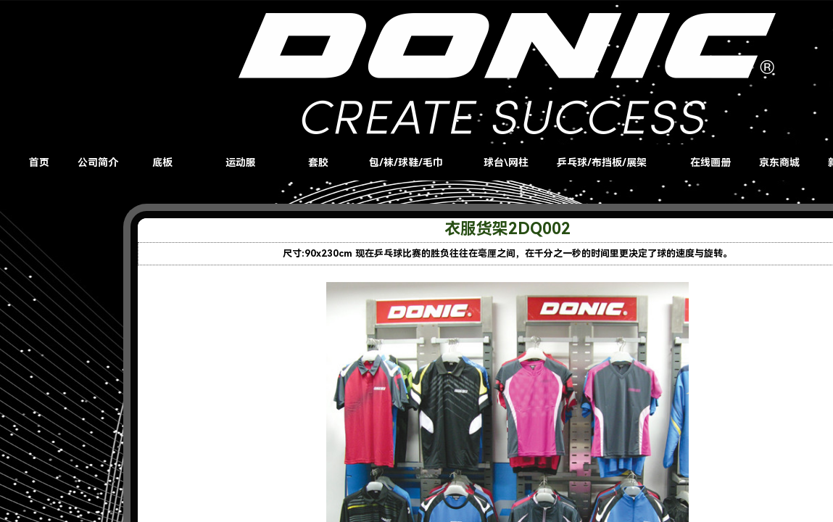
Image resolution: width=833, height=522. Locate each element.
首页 (39, 162)
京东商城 (779, 162)
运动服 (240, 162)
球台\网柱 (506, 162)
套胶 (318, 162)
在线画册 (710, 162)
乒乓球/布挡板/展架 (602, 162)
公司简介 (98, 162)
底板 (162, 162)
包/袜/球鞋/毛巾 (406, 162)
